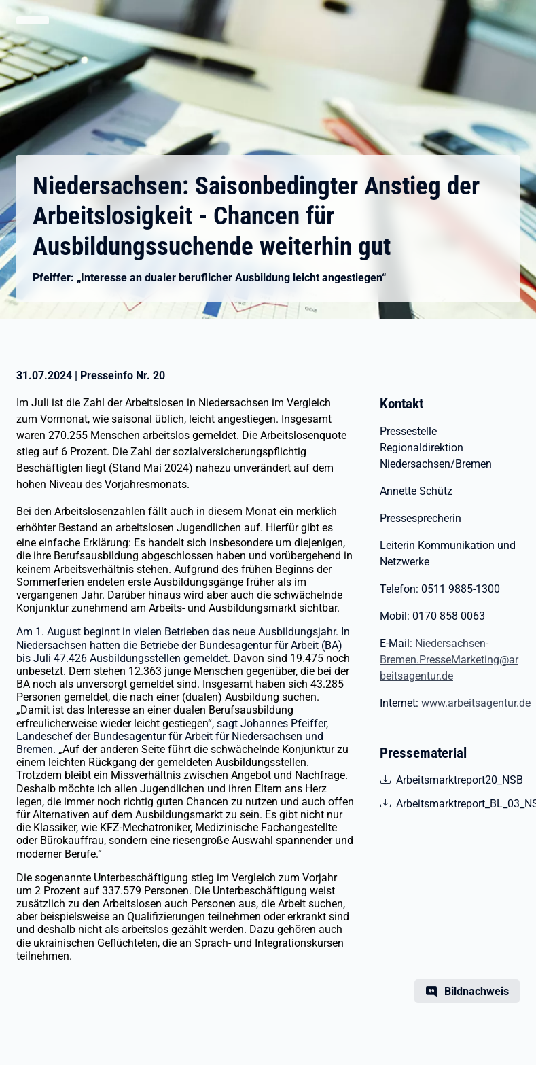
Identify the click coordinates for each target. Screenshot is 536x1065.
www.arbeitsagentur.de (476, 703)
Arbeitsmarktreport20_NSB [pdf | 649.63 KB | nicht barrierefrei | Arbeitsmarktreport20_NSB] (457, 778)
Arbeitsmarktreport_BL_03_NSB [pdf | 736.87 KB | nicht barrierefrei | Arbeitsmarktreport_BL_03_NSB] (457, 802)
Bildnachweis (476, 991)
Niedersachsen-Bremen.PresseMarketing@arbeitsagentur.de (449, 659)
